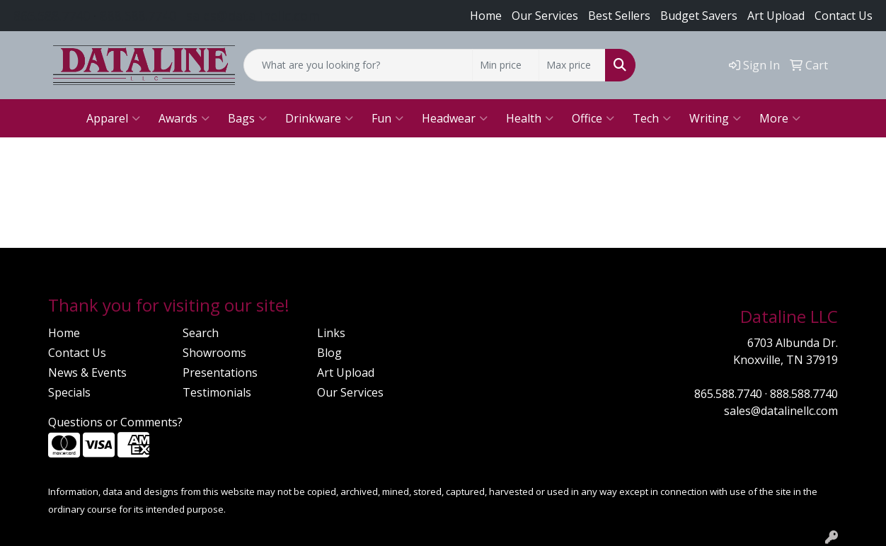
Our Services (545, 15)
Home (486, 15)
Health (529, 118)
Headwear (455, 118)
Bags (247, 118)
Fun (387, 118)
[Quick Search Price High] (572, 65)
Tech (652, 118)
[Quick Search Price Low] (505, 65)
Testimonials (217, 392)
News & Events (87, 372)
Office (593, 118)
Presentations (220, 372)
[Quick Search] (357, 65)
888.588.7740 (138, 15)
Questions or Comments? (115, 422)
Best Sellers (619, 15)
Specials (69, 392)
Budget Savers (698, 15)
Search (201, 333)
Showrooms (214, 352)
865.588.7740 (51, 15)
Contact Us (844, 15)
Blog (329, 352)
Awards (184, 118)
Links (331, 333)
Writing (715, 118)
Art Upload (345, 372)
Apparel (113, 118)
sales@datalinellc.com (253, 15)
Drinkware (319, 118)
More (779, 118)
